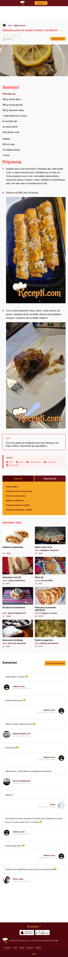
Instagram (30, 947)
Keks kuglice (12, 486)
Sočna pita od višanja (17, 634)
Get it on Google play (42, 932)
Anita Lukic (18, 879)
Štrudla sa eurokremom (17, 602)
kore (21, 462)
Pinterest (38, 947)
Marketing (47, 940)
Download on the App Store (27, 932)
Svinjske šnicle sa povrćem (19, 491)
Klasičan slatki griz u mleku (19, 510)
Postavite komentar (55, 663)
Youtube (21, 947)
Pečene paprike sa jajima (18, 505)
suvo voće (14, 465)
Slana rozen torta (50, 541)
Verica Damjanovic (21, 781)
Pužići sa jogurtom (50, 634)
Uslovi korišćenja (36, 940)
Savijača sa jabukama (17, 541)
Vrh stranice (33, 926)
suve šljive (51, 462)
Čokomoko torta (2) (17, 571)
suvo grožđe (35, 462)
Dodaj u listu (58, 38)
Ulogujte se (41, 3)
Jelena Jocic (19, 25)
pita (11, 462)
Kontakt (55, 940)
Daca (52, 804)
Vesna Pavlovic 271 (22, 733)
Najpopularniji (50, 478)
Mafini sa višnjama (15, 500)
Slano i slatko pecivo (16, 496)
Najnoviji (18, 478)
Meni (34, 954)
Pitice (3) (50, 571)
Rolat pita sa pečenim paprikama (50, 602)
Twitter (15, 947)
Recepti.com (5, 940)
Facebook (7, 947)
